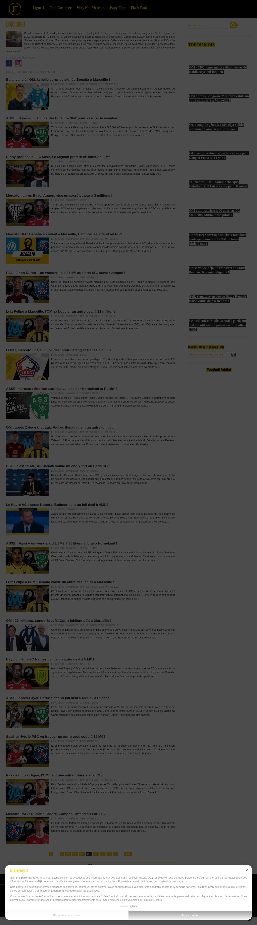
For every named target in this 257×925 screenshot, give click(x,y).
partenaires (28, 877)
